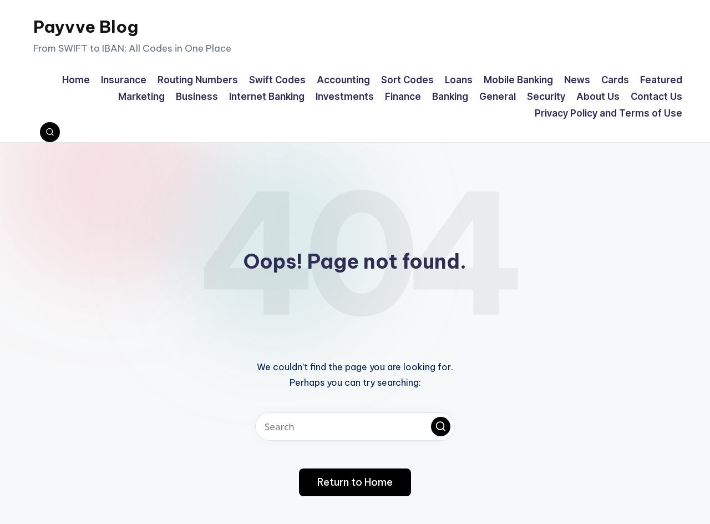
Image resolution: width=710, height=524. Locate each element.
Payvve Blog (85, 26)
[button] (440, 426)
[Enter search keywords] (355, 426)
